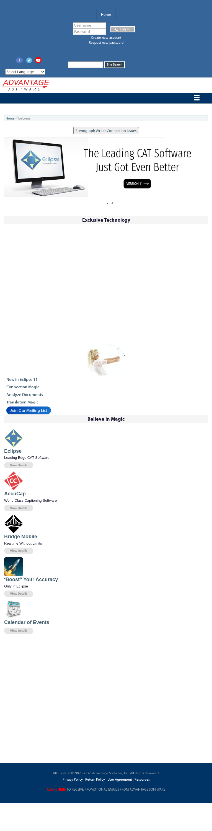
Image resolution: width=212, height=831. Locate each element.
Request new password (106, 42)
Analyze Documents (24, 394)
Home (106, 14)
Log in (122, 29)
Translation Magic (22, 402)
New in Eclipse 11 (22, 379)
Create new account (106, 37)
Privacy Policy (73, 779)
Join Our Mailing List (28, 410)
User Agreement (119, 779)
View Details (18, 465)
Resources (142, 779)
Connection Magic (22, 386)
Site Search (115, 64)
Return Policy (94, 779)
